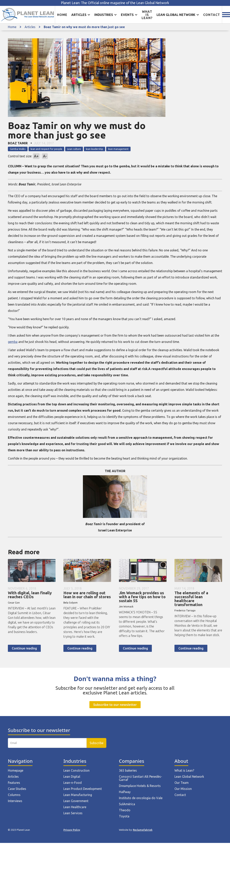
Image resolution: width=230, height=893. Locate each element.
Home (62, 14)
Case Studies (17, 788)
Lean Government (75, 800)
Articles (30, 26)
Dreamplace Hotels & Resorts (140, 785)
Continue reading (24, 648)
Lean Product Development (82, 788)
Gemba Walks (18, 148)
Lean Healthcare (74, 807)
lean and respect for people (46, 148)
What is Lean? (184, 770)
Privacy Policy (71, 829)
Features (14, 782)
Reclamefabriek (142, 829)
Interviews (15, 800)
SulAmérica (127, 804)
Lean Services (73, 813)
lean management (118, 148)
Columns (14, 794)
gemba (13, 341)
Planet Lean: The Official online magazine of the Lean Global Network (115, 3)
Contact (211, 14)
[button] (80, 14)
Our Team (181, 782)
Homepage (15, 770)
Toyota (124, 816)
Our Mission (183, 788)
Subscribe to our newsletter (115, 704)
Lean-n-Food (72, 782)
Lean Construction (76, 770)
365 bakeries (128, 770)
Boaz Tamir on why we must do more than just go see (84, 26)
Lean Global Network (189, 776)
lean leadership (94, 148)
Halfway (125, 791)
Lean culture (74, 148)
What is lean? (147, 14)
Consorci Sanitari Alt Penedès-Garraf (140, 778)
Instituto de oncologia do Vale (140, 798)
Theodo (124, 810)
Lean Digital (71, 776)
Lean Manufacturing (77, 794)
